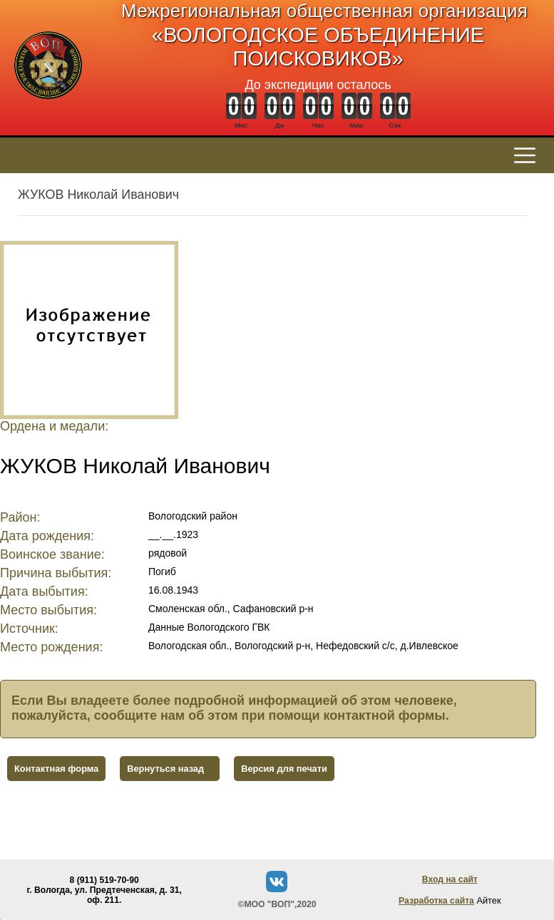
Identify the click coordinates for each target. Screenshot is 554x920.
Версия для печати (284, 768)
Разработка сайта (436, 901)
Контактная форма (56, 768)
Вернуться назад (165, 768)
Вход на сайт (450, 879)
